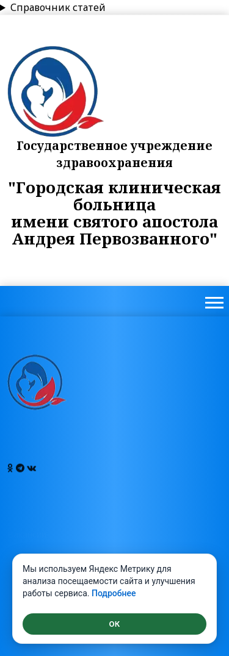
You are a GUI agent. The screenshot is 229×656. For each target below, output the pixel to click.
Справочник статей (58, 7)
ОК (114, 624)
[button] (213, 300)
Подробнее (114, 593)
